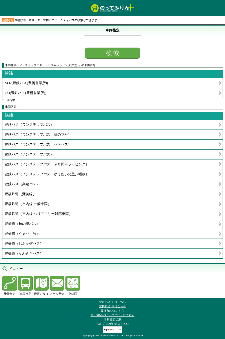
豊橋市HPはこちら (112, 310)
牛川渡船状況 (112, 319)
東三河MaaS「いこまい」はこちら (112, 315)
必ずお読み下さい (117, 324)
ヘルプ (100, 324)
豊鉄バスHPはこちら (112, 302)
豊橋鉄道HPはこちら (112, 306)
